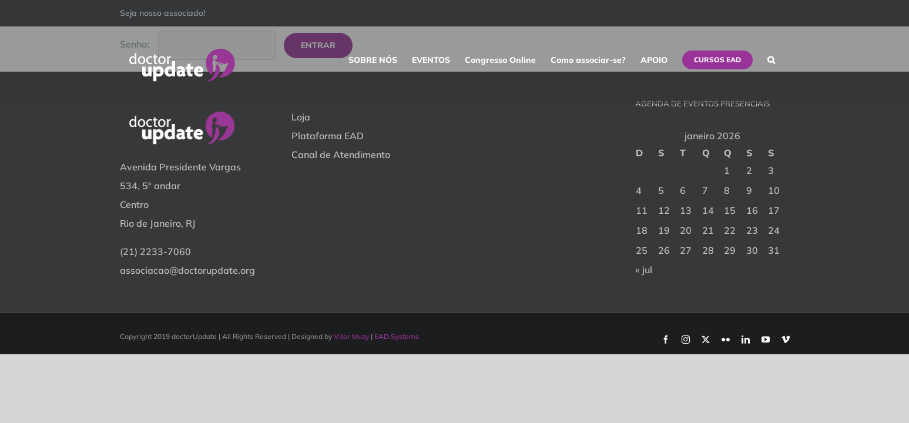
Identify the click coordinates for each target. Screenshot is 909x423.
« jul (643, 270)
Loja (300, 117)
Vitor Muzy (351, 336)
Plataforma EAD (327, 136)
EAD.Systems (396, 336)
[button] (786, 59)
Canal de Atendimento (340, 154)
